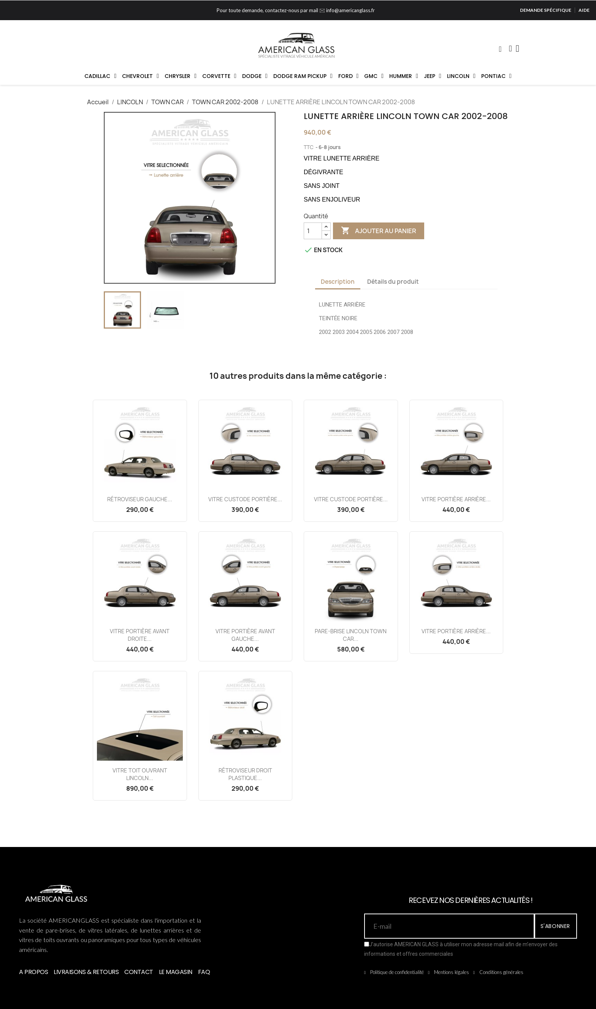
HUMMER (403, 76)
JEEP (432, 76)
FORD (348, 76)
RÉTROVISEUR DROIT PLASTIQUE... (245, 774)
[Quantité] (313, 230)
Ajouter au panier (378, 231)
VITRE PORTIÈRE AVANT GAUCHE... (245, 635)
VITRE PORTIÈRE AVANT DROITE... (140, 635)
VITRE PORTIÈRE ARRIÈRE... (456, 499)
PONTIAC (496, 76)
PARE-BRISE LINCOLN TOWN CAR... (351, 635)
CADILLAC (100, 76)
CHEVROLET (140, 76)
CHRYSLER (181, 76)
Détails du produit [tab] (393, 282)
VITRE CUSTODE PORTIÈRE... (245, 499)
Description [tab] (338, 282)
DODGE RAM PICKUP (303, 76)
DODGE (255, 76)
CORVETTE (219, 76)
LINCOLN (461, 76)
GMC (374, 76)
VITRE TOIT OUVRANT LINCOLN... (140, 774)
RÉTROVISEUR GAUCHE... (139, 499)
